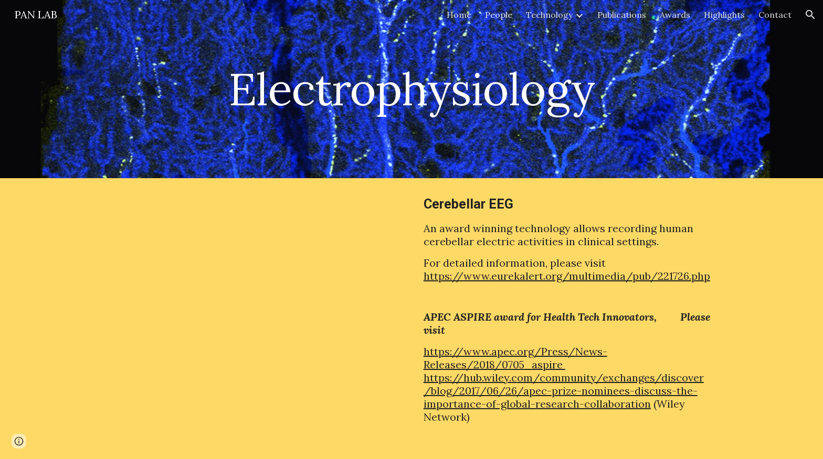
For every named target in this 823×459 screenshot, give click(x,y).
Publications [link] (621, 14)
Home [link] (459, 14)
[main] (411, 88)
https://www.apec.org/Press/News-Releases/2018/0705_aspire (515, 358)
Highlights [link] (724, 14)
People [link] (498, 14)
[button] (810, 14)
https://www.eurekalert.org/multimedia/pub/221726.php (567, 275)
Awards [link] (675, 14)
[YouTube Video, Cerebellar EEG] (256, 291)
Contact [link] (775, 14)
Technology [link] (549, 14)
